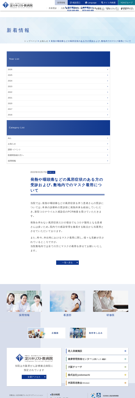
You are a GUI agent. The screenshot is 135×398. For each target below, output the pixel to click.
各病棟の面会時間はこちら (62, 319)
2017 (10, 109)
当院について (111, 14)
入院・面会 (65, 14)
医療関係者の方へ (16, 155)
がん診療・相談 (94, 14)
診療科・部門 (79, 14)
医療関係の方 (127, 14)
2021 (10, 98)
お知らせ (44, 41)
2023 (10, 86)
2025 (10, 75)
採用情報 (12, 161)
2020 (10, 103)
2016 (10, 115)
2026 (10, 69)
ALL (9, 138)
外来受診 (53, 14)
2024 (10, 81)
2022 (10, 92)
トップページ (30, 41)
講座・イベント (14, 149)
